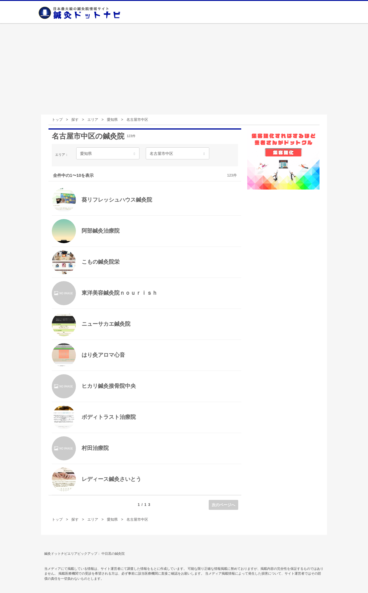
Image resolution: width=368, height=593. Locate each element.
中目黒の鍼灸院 (113, 553)
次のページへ (223, 505)
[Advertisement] (184, 69)
